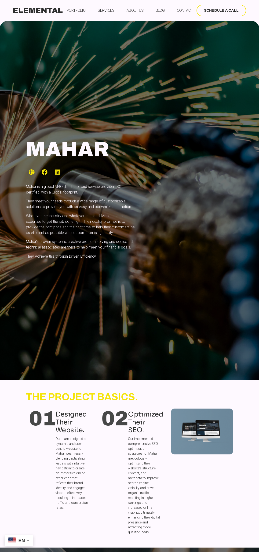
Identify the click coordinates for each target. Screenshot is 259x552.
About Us (135, 10)
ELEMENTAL (38, 10)
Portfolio (76, 10)
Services (106, 10)
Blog (160, 10)
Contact (185, 10)
